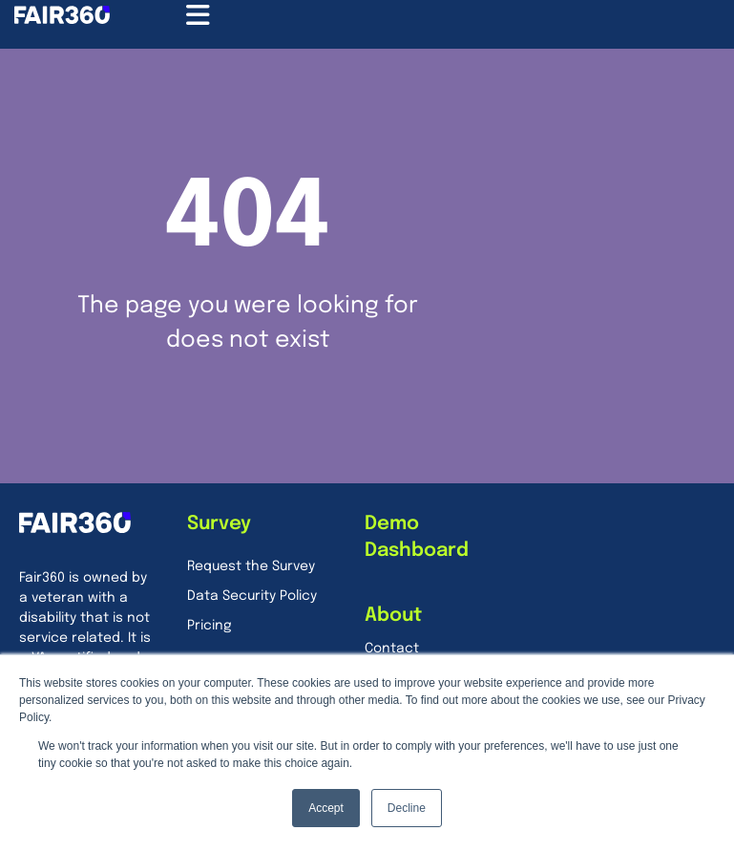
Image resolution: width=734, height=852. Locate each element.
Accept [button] (326, 808)
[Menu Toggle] (198, 15)
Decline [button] (407, 808)
